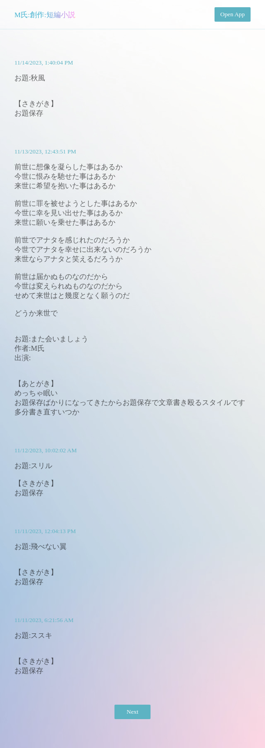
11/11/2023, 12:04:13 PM (45, 531)
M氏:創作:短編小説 (44, 15)
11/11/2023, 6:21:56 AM (43, 620)
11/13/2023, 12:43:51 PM (45, 151)
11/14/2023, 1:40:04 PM (43, 62)
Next (132, 711)
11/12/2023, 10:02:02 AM (45, 450)
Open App (232, 14)
